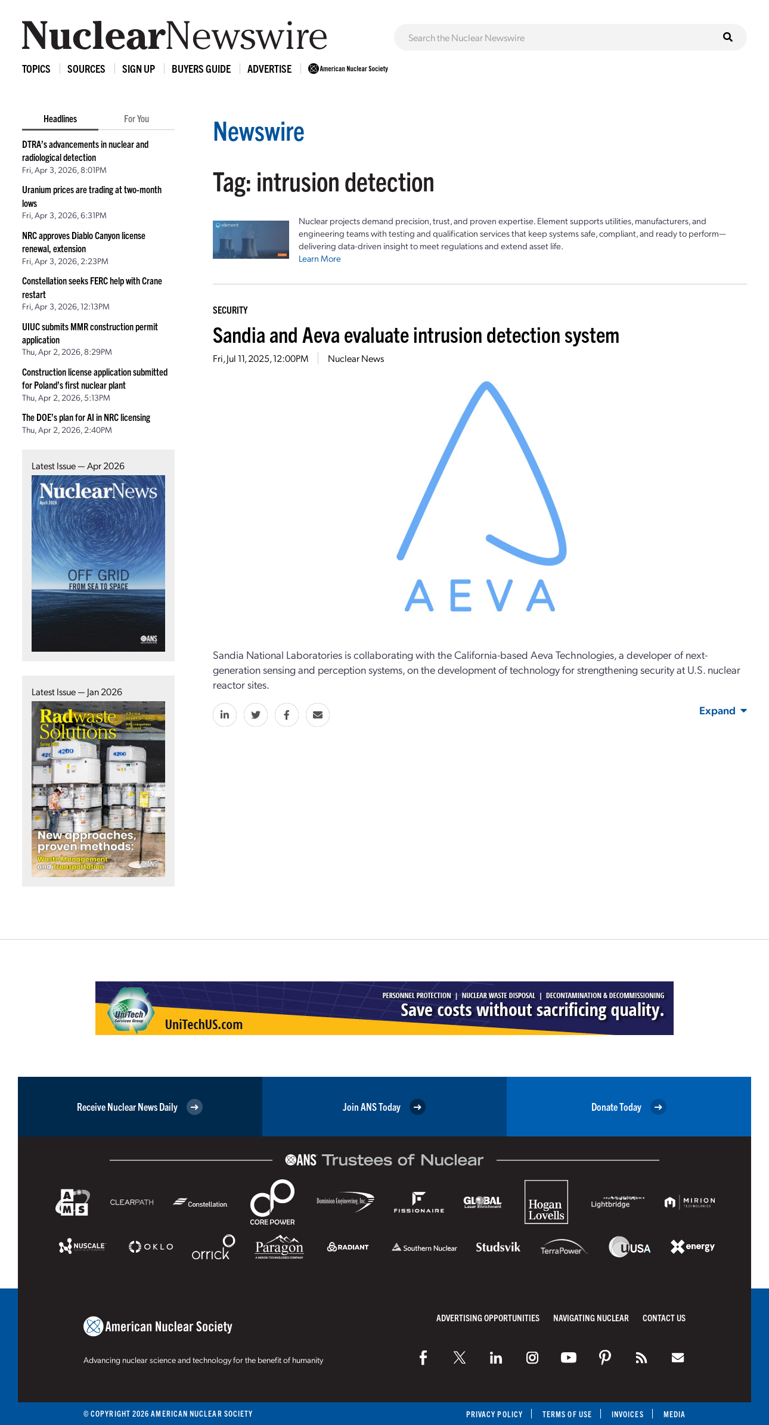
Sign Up (138, 68)
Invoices (628, 1414)
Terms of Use (567, 1414)
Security (230, 309)
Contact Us (664, 1317)
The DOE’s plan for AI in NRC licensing (86, 417)
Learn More (320, 258)
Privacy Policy (494, 1414)
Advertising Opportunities (487, 1317)
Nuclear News (356, 358)
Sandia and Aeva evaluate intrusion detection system (416, 333)
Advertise (269, 68)
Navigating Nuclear (591, 1317)
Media (674, 1414)
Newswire (259, 129)
